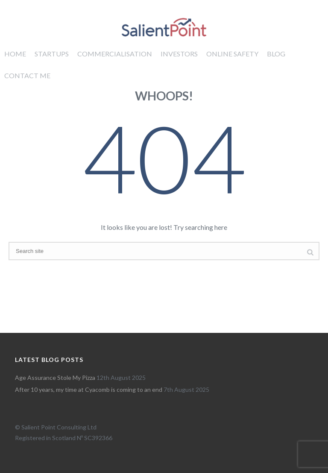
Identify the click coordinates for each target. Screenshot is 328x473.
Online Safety (232, 54)
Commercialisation (114, 54)
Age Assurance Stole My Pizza (55, 377)
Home (15, 54)
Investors (179, 54)
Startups (52, 54)
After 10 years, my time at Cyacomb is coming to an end (88, 389)
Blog (276, 54)
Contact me (27, 75)
